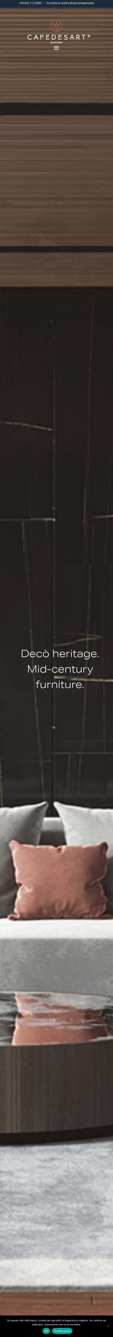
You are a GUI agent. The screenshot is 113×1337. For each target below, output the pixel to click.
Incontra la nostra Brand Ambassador (70, 3)
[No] (108, 1326)
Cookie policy (62, 1331)
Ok (46, 1331)
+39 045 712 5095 (30, 3)
